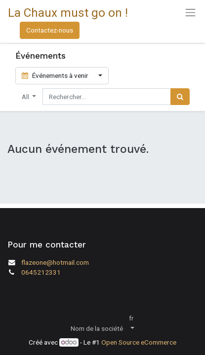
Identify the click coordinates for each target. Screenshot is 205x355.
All (26, 97)
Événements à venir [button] (56, 75)
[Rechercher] (180, 96)
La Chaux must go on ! (68, 12)
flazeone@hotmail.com (55, 262)
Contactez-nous (49, 30)
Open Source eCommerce (138, 342)
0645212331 (41, 272)
